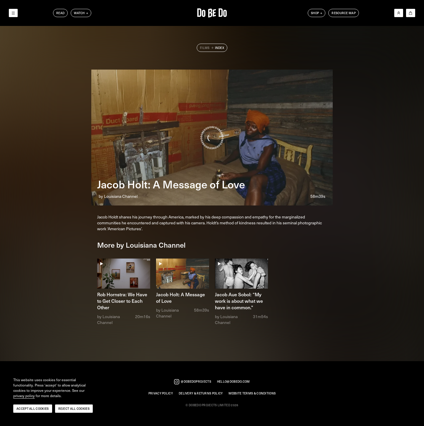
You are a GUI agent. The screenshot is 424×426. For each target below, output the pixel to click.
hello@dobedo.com (233, 382)
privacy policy (24, 396)
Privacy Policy (160, 393)
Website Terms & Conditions (252, 393)
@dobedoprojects (192, 381)
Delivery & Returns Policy (201, 393)
